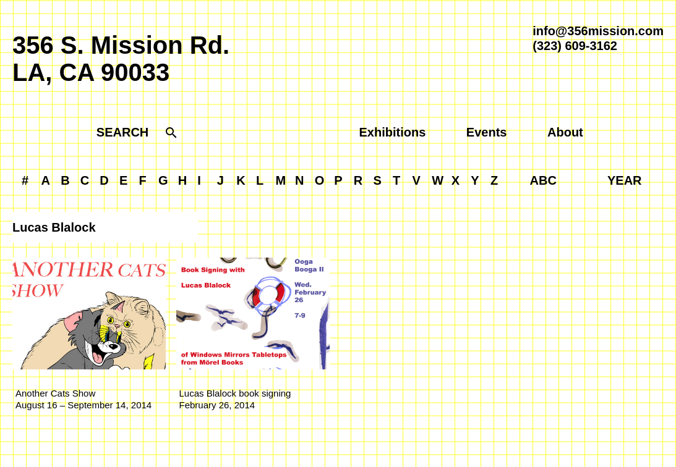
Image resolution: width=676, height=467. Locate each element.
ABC (543, 180)
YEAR (624, 180)
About (565, 132)
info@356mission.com (598, 31)
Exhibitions (392, 132)
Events (486, 132)
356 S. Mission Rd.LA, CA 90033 (120, 59)
